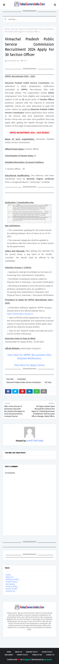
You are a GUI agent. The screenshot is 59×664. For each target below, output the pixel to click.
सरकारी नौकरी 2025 (13, 61)
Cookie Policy (11, 582)
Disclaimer (10, 584)
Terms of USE (11, 589)
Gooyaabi (48, 659)
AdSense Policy (12, 579)
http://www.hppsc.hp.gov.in (20, 314)
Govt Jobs (14, 29)
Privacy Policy (12, 586)
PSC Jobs (48, 382)
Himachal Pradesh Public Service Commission (23, 382)
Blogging (26, 659)
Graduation (21, 379)
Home (7, 29)
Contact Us (10, 591)
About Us (9, 577)
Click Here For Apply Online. (29, 365)
